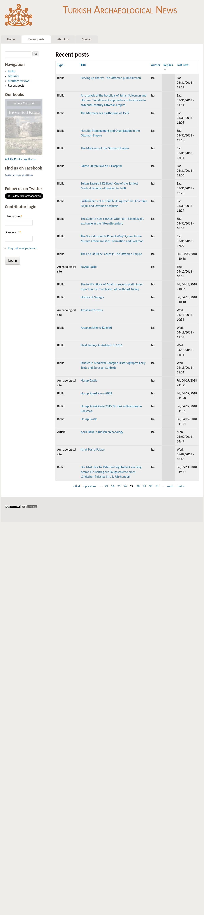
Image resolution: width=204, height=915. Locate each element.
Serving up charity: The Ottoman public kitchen (111, 78)
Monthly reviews (18, 81)
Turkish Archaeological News (120, 9)
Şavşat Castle (89, 267)
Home (11, 39)
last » (181, 486)
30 (150, 486)
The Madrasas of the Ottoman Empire (105, 148)
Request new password (23, 248)
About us (63, 39)
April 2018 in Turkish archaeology (102, 432)
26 (125, 486)
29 (144, 486)
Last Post (182, 65)
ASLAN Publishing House (20, 159)
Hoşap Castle (89, 380)
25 (118, 486)
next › (171, 486)
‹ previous (89, 486)
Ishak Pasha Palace (92, 449)
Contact (87, 39)
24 (112, 486)
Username (14, 216)
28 (138, 486)
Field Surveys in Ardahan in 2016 (101, 345)
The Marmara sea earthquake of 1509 (105, 113)
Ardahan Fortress (92, 310)
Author (155, 65)
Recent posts (36, 39)
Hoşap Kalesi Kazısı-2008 (96, 393)
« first (76, 486)
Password (13, 232)
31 (157, 486)
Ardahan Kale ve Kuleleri (96, 328)
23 (106, 486)
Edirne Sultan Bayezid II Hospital (101, 166)
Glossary (13, 76)
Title (83, 65)
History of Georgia (92, 297)
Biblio (11, 71)
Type (60, 65)
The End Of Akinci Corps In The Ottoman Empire (111, 254)
